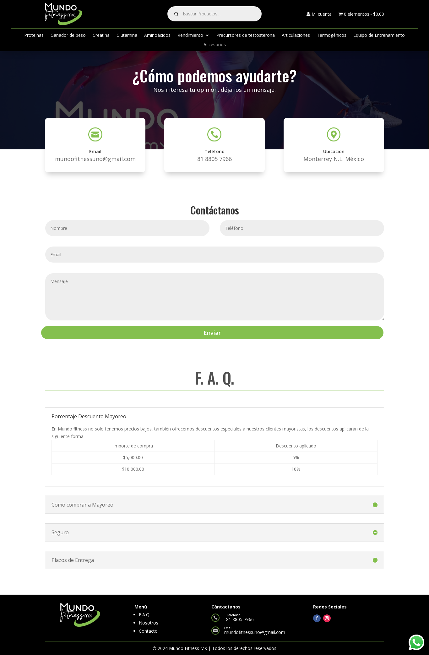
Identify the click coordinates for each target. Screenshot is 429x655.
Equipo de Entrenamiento (379, 35)
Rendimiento (190, 35)
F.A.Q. (144, 615)
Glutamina (127, 35)
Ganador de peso (68, 35)
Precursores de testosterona (245, 35)
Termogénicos (331, 35)
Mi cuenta (319, 14)
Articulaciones (296, 35)
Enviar (212, 332)
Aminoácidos (157, 35)
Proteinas (34, 35)
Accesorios (215, 44)
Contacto (148, 631)
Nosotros (148, 623)
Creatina (101, 35)
